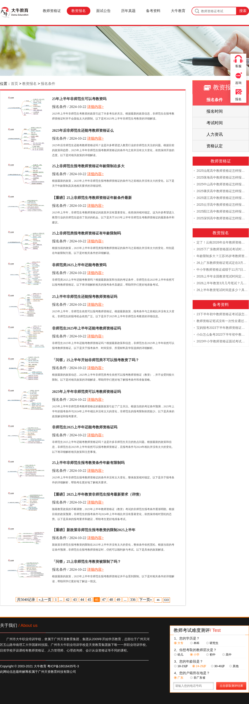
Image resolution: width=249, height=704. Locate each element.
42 (67, 599)
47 (104, 599)
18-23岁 (181, 666)
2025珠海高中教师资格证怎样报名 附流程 (221, 178)
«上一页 (45, 599)
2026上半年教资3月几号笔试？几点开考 (221, 283)
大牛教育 (178, 11)
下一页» (145, 599)
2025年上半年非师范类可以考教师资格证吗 (86, 392)
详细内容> (95, 107)
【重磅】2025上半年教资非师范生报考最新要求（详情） (97, 494)
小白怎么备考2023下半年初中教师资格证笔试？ (221, 335)
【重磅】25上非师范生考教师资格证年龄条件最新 (92, 198)
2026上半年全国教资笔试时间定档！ (221, 277)
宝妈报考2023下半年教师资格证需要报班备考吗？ (221, 328)
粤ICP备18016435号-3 (63, 666)
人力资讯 (214, 134)
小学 (194, 654)
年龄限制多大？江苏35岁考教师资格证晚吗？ (221, 256)
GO (166, 599)
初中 (210, 654)
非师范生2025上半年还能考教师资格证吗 (84, 427)
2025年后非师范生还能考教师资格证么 (83, 130)
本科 (194, 643)
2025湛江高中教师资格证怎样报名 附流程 (221, 198)
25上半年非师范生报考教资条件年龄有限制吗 (88, 463)
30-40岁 (218, 666)
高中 (227, 654)
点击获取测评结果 (231, 685)
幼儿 (178, 654)
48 (111, 599)
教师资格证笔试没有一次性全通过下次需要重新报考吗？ (221, 321)
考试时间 (214, 123)
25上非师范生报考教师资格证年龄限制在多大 (88, 166)
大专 (178, 643)
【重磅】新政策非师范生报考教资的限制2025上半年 (93, 530)
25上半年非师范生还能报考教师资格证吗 (84, 296)
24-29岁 (199, 666)
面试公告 (103, 11)
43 (75, 599)
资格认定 (214, 146)
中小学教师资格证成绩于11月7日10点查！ (221, 270)
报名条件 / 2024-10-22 (69, 107)
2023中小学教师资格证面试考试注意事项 (221, 342)
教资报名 (78, 11)
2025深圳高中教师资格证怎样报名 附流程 (221, 218)
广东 (178, 677)
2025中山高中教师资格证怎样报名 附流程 (221, 184)
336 (133, 599)
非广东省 (197, 677)
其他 (234, 666)
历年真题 (128, 11)
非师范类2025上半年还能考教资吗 (79, 265)
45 (89, 599)
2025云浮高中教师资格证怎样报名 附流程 (221, 205)
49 (118, 599)
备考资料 (153, 11)
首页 (14, 84)
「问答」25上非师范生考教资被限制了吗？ (86, 561)
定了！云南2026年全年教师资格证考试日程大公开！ (221, 243)
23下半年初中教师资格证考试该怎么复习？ (221, 314)
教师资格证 (52, 11)
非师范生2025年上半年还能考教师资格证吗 (86, 328)
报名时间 (214, 111)
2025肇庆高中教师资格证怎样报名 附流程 (221, 191)
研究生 (212, 643)
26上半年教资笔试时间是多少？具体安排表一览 (221, 290)
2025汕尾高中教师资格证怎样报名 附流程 (221, 171)
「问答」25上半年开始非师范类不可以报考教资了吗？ (95, 360)
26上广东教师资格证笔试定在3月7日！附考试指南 (221, 263)
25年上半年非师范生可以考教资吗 (79, 99)
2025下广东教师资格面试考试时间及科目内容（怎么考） (221, 249)
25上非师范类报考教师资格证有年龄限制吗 (86, 233)
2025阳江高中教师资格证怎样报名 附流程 (221, 212)
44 (82, 599)
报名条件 (48, 84)
